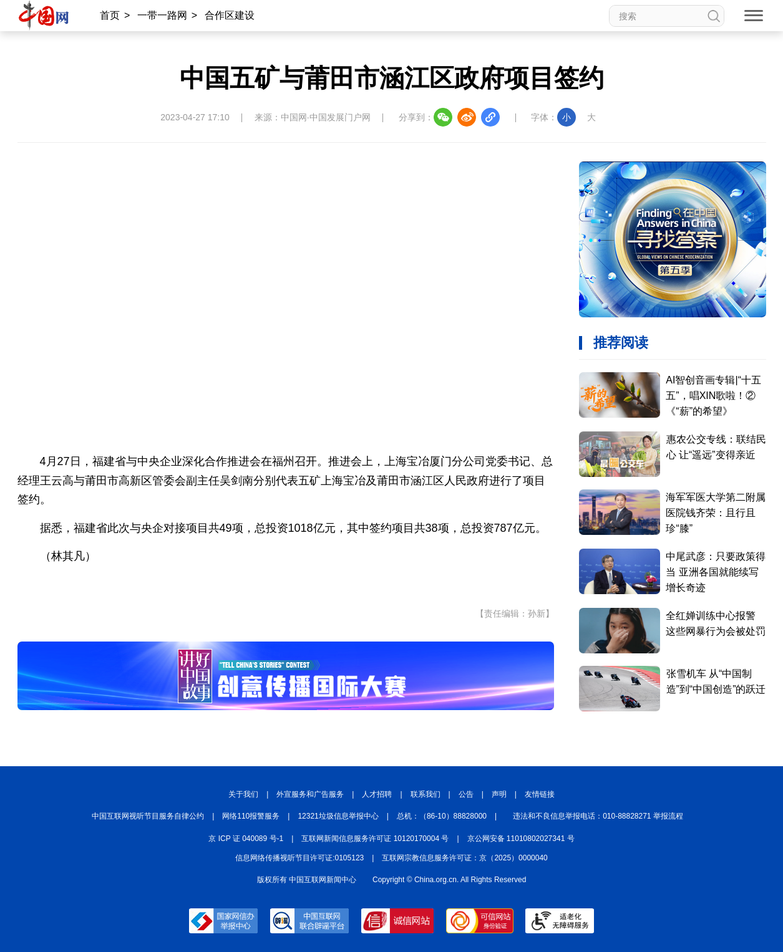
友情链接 (540, 794)
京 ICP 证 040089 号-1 (245, 838)
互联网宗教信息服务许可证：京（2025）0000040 (464, 857)
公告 (466, 794)
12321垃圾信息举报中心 (338, 816)
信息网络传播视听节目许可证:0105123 (299, 857)
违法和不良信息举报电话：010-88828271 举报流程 (598, 816)
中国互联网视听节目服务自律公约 (148, 816)
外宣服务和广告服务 (310, 794)
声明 (499, 794)
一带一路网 (162, 15)
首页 (110, 15)
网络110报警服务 (251, 816)
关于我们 (243, 794)
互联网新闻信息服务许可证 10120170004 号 (375, 838)
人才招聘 (377, 794)
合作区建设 (230, 15)
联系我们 (425, 794)
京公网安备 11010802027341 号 (521, 838)
